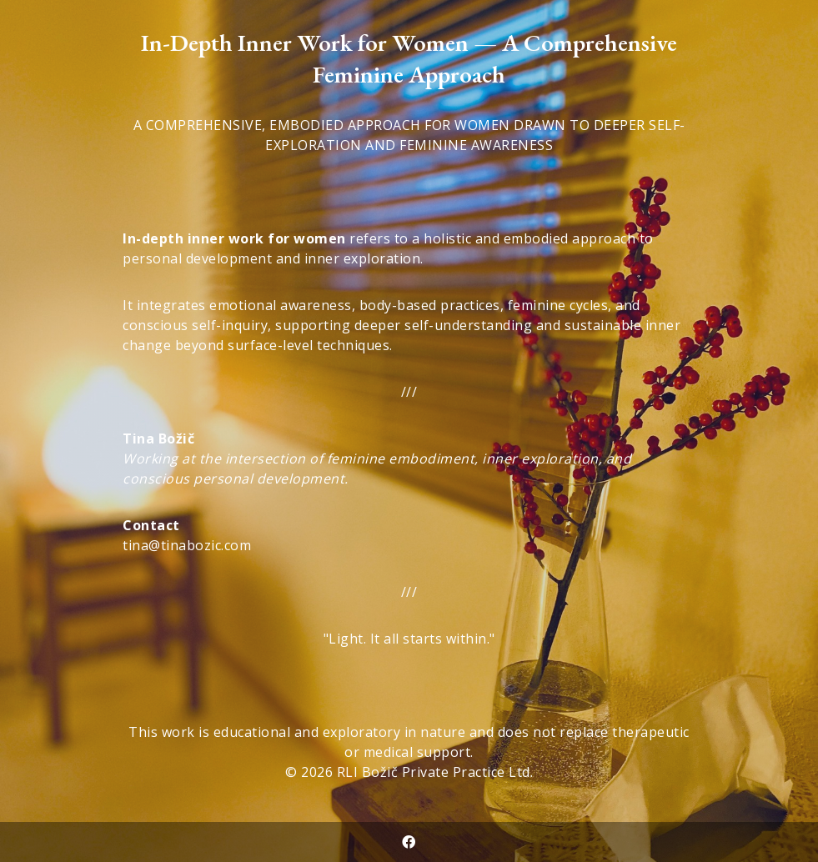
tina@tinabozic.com (187, 545)
